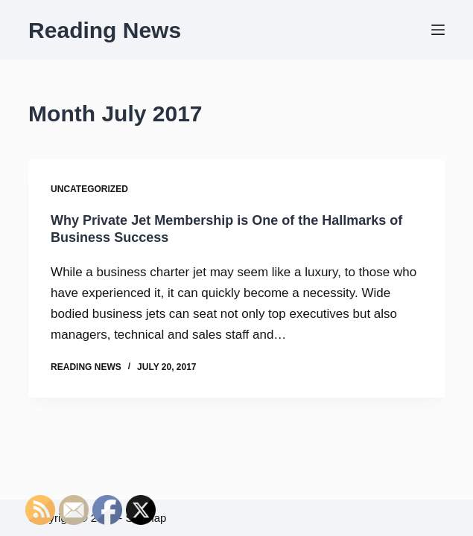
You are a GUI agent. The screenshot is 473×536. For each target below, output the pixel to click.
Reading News (104, 30)
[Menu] (438, 29)
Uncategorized (89, 189)
